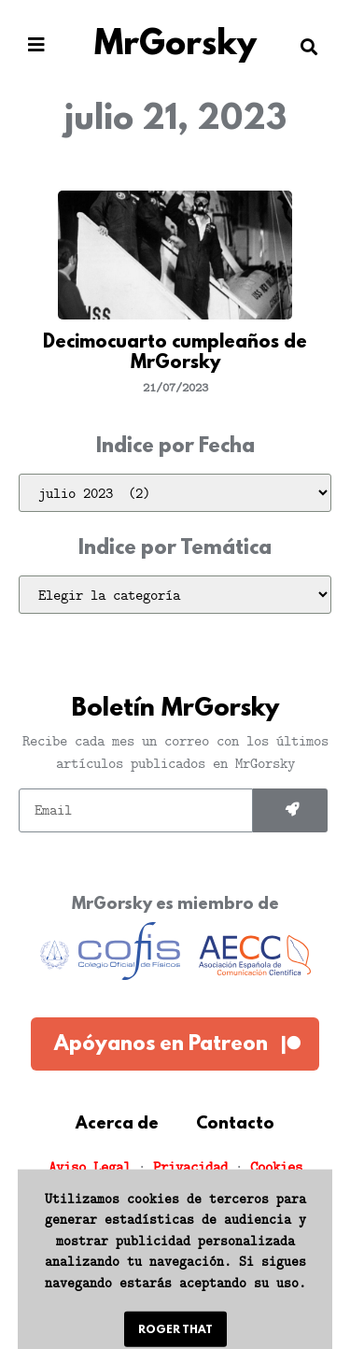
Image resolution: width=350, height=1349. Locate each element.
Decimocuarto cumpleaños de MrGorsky (175, 353)
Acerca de (117, 1124)
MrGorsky (175, 45)
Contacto (235, 1124)
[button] (36, 45)
